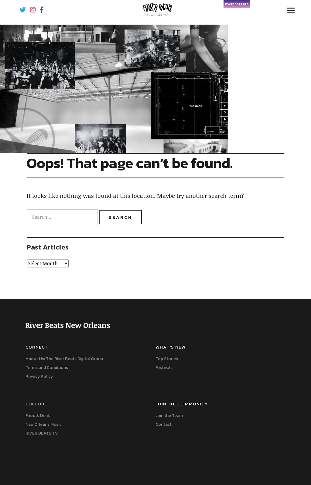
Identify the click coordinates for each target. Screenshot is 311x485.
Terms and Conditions (47, 367)
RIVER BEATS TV (42, 433)
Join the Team (169, 415)
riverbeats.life (237, 4)
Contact (164, 424)
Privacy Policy (39, 376)
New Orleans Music (43, 424)
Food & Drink (38, 415)
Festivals (164, 367)
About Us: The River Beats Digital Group (64, 359)
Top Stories (167, 359)
